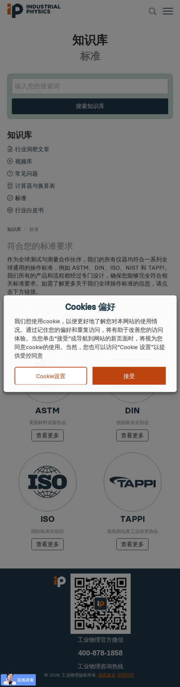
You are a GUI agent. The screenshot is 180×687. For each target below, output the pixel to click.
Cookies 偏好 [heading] (90, 306)
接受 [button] (129, 375)
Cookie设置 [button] (50, 376)
